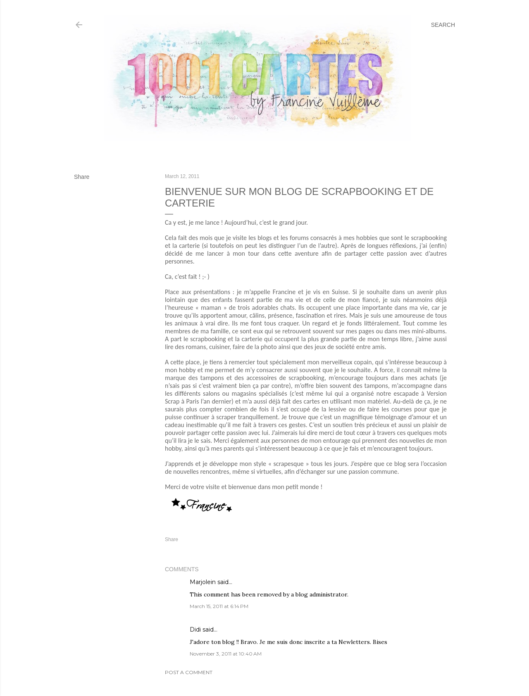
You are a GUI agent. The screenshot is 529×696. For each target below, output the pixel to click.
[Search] (443, 25)
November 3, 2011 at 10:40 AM (226, 654)
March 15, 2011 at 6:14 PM (219, 606)
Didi (195, 629)
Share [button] (81, 176)
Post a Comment (188, 672)
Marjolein (203, 582)
